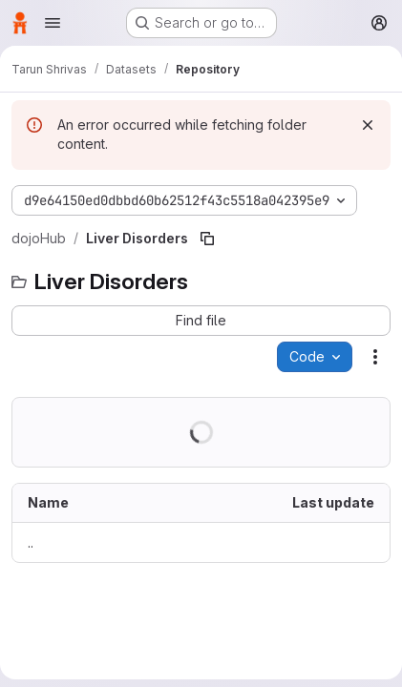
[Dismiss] (367, 125)
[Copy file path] (207, 238)
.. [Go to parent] (30, 542)
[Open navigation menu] (52, 23)
